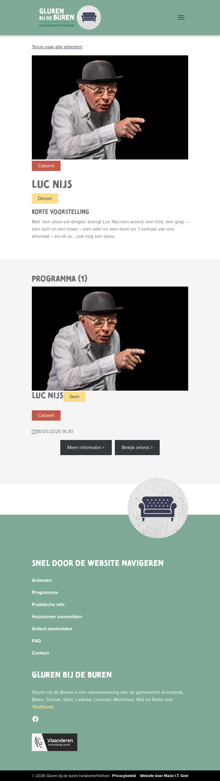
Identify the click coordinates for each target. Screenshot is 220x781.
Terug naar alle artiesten (57, 46)
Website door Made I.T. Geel (164, 776)
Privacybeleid (124, 776)
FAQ (36, 640)
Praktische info (48, 604)
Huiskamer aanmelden (57, 616)
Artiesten (42, 580)
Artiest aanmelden (52, 628)
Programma (45, 592)
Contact (40, 652)
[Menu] (181, 17)
